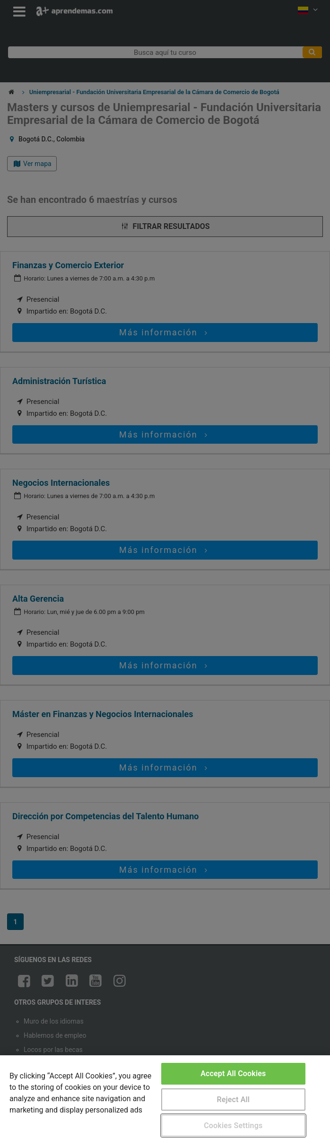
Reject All (233, 1099)
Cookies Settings (233, 1125)
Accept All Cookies (233, 1073)
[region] (165, 1101)
